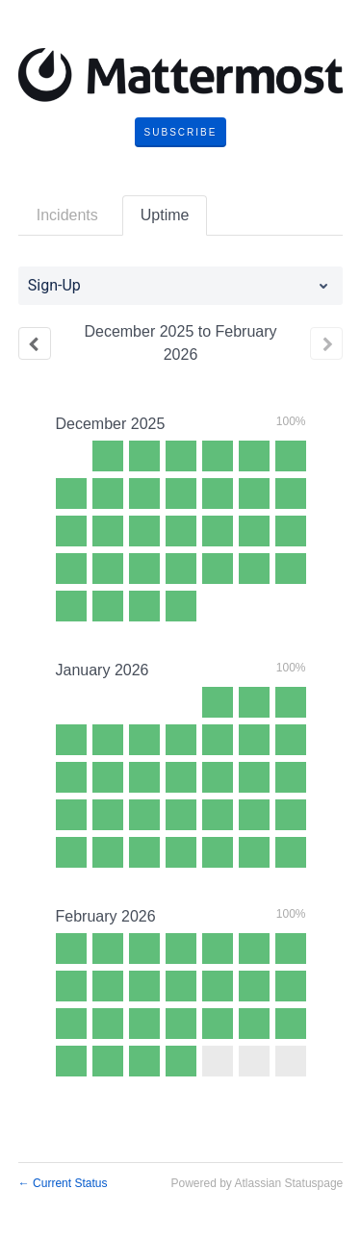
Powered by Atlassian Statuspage (256, 1183)
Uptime (165, 215)
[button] (181, 132)
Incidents (67, 215)
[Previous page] (34, 343)
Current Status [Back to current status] (63, 1183)
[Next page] (326, 343)
